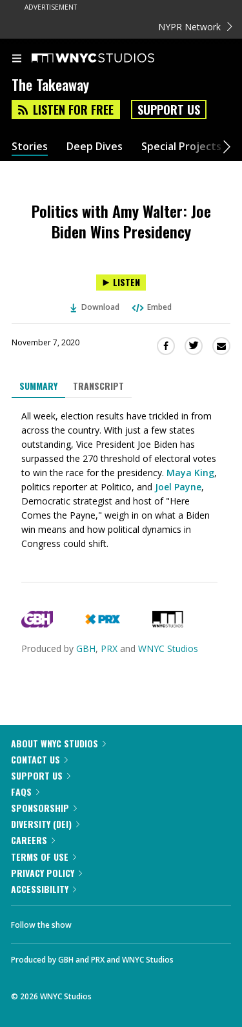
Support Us (168, 109)
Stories (30, 146)
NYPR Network (195, 27)
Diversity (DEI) (45, 823)
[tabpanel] (121, 480)
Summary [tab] (38, 385)
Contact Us (39, 759)
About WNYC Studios (58, 743)
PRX (109, 648)
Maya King (190, 472)
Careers (33, 840)
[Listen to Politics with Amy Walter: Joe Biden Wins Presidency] (121, 282)
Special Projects (181, 146)
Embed (151, 307)
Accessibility (43, 889)
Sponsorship (44, 807)
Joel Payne (178, 487)
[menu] (16, 59)
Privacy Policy (46, 872)
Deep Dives (94, 146)
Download (94, 307)
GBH (86, 648)
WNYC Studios (168, 648)
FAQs (25, 791)
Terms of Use (43, 856)
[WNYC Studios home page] (109, 58)
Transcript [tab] (98, 385)
